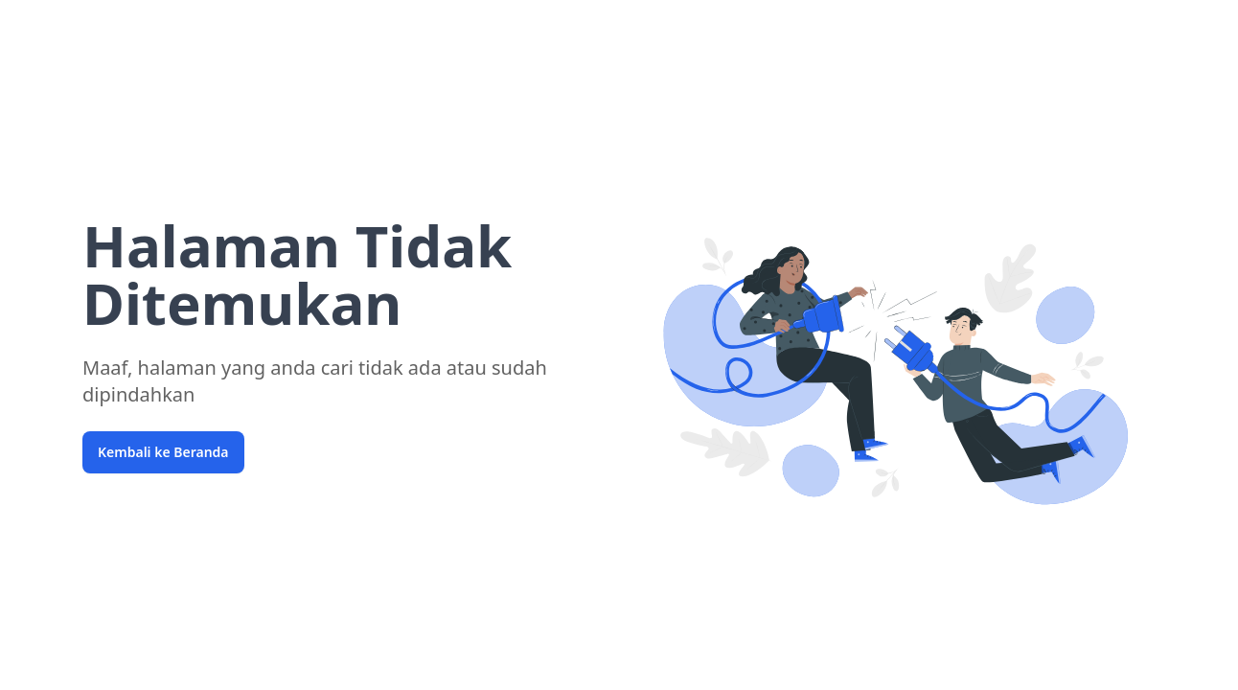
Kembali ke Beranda (163, 452)
